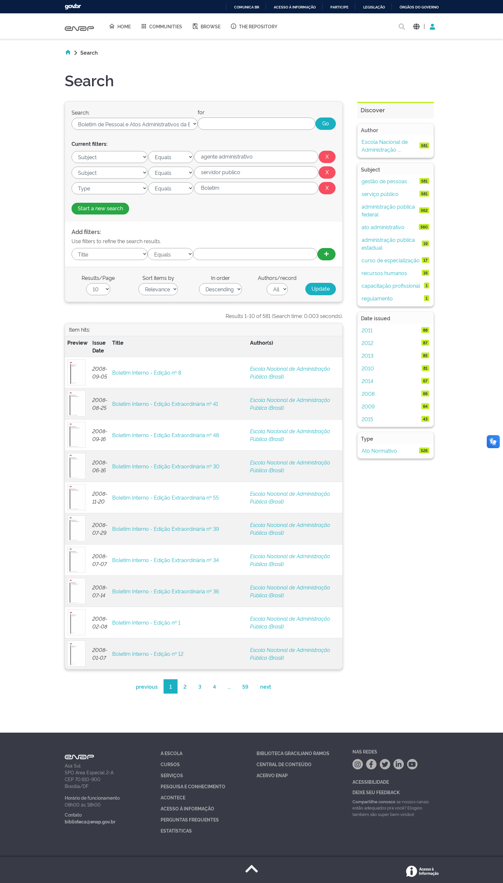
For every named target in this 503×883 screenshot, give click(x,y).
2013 (367, 355)
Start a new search (100, 208)
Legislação (374, 7)
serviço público (380, 193)
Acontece (173, 797)
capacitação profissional (391, 285)
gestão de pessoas (384, 181)
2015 (367, 418)
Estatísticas (176, 830)
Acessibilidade (370, 782)
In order (220, 277)
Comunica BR (246, 7)
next (265, 686)
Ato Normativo (379, 450)
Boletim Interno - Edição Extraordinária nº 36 (165, 591)
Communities (161, 26)
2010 (368, 368)
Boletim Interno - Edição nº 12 (147, 653)
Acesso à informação (295, 7)
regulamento (377, 298)
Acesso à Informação (187, 808)
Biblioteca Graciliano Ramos (293, 753)
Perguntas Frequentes (190, 819)
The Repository (253, 26)
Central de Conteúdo (284, 764)
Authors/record (277, 277)
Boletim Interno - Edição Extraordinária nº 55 (165, 497)
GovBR (73, 7)
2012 (367, 342)
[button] (416, 26)
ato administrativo (383, 226)
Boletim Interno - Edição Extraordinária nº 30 (165, 466)
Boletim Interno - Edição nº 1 (146, 622)
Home (120, 26)
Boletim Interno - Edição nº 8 (146, 372)
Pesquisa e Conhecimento (193, 786)
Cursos (170, 764)
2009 (368, 406)
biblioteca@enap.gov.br (90, 821)
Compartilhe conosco (373, 801)
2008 (368, 393)
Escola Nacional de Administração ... (385, 145)
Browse (206, 26)
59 (245, 686)
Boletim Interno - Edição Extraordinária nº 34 (165, 559)
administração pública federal (388, 210)
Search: (80, 112)
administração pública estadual (388, 243)
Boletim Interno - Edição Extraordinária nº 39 (165, 528)
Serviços (172, 775)
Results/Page (98, 277)
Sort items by (158, 277)
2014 (367, 380)
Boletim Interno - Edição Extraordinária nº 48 (165, 434)
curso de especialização (391, 260)
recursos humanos (384, 272)
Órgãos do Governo (419, 7)
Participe (339, 7)
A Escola (171, 753)
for (201, 112)
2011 (367, 330)
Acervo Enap (272, 775)
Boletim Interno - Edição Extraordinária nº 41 (165, 403)
